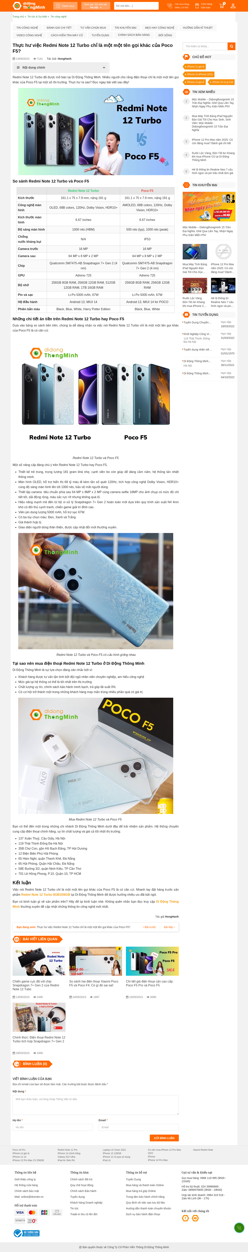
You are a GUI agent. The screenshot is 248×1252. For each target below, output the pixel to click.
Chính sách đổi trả (81, 1179)
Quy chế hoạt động (81, 1185)
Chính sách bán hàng (134, 34)
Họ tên (18, 1120)
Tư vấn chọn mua (93, 27)
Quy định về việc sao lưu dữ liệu (145, 1202)
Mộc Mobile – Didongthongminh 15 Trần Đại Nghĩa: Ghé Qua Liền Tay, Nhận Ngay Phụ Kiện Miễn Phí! (208, 231)
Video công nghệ (29, 35)
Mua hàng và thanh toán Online (145, 1185)
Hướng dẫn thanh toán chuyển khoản (148, 1208)
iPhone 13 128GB (112, 1153)
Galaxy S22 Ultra (66, 1157)
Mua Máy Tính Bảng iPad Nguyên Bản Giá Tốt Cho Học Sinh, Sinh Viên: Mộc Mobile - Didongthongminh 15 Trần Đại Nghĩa (195, 268)
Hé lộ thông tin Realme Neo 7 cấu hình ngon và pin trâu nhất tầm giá (222, 302)
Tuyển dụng (100, 35)
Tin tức (74, 1208)
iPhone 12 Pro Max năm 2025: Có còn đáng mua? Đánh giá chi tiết (222, 268)
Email (103, 1120)
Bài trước (149, 927)
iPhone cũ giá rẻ (21, 1153)
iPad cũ (107, 1160)
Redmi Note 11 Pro (68, 1150)
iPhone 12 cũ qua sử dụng (116, 1157)
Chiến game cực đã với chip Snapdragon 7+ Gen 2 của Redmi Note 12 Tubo (36, 985)
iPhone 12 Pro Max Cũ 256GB (28, 1160)
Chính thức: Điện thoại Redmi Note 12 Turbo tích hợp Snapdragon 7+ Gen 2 (39, 1039)
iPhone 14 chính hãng (69, 1153)
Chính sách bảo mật (27, 1191)
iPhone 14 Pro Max (158, 1160)
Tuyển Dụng (133, 1179)
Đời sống (165, 35)
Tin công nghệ (27, 27)
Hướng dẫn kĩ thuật (198, 27)
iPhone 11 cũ (19, 1157)
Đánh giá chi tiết (59, 27)
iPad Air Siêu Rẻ (66, 1160)
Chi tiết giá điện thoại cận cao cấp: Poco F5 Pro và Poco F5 (149, 983)
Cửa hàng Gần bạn (206, 6)
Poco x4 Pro (19, 1150)
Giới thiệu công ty (25, 1179)
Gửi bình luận (164, 1138)
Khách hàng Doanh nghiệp (86, 1202)
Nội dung (19, 1091)
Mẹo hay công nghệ (159, 27)
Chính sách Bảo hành (83, 1191)
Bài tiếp (169, 927)
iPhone (151, 1156)
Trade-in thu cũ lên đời (83, 1214)
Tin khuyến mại (125, 27)
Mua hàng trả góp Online (141, 1191)
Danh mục (65, 6)
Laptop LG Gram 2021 (114, 1150)
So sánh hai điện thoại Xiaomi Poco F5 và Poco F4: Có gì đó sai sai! (93, 983)
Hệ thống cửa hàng (26, 1185)
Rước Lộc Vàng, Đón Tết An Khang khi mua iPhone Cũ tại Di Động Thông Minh (194, 302)
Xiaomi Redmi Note (203, 1150)
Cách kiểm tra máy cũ (67, 35)
